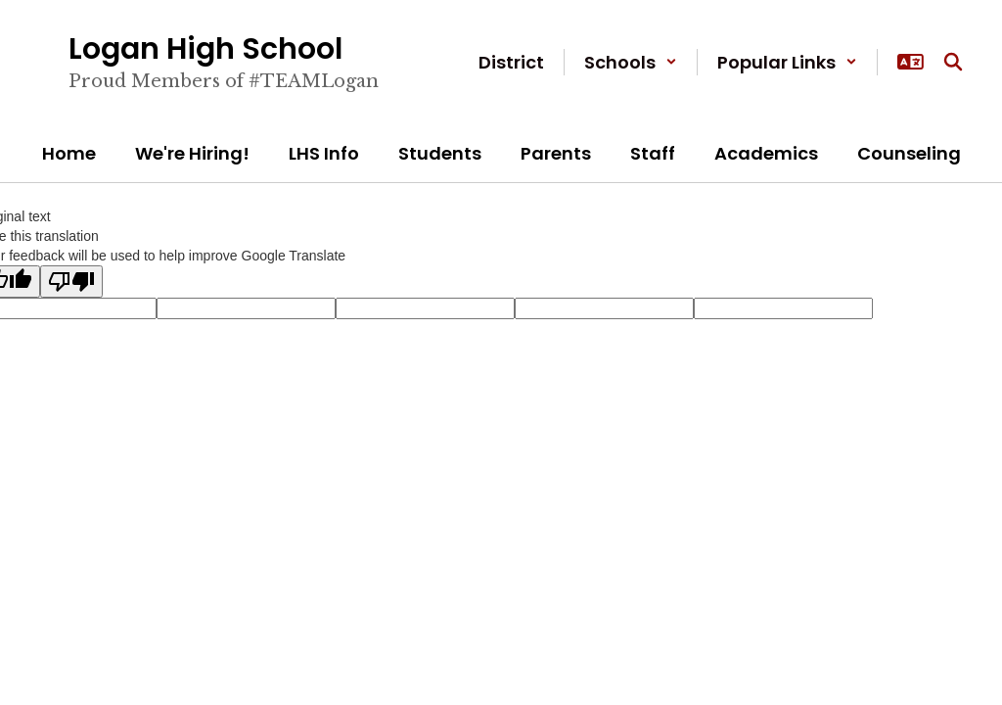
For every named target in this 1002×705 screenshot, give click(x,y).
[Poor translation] (71, 281)
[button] (630, 62)
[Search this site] (953, 61)
